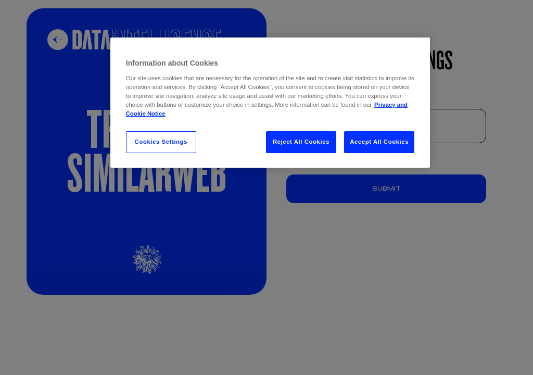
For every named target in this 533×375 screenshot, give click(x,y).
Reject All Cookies (301, 142)
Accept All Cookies (379, 142)
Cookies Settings (161, 142)
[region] (270, 103)
